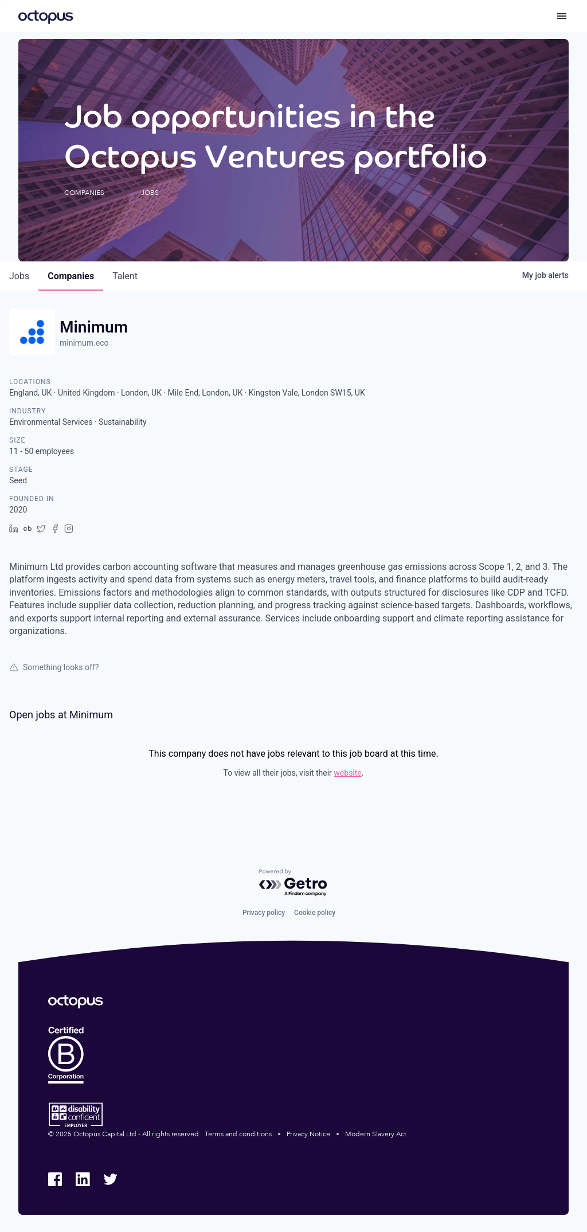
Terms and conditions (238, 1134)
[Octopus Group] (45, 16)
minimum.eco (84, 342)
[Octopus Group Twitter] (110, 1179)
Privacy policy (263, 913)
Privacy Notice (308, 1134)
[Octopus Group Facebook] (55, 1179)
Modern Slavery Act (375, 1134)
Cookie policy (314, 913)
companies (71, 276)
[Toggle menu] (562, 16)
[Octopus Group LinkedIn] (82, 1179)
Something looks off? (54, 667)
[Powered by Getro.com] (293, 883)
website (347, 772)
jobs (19, 276)
